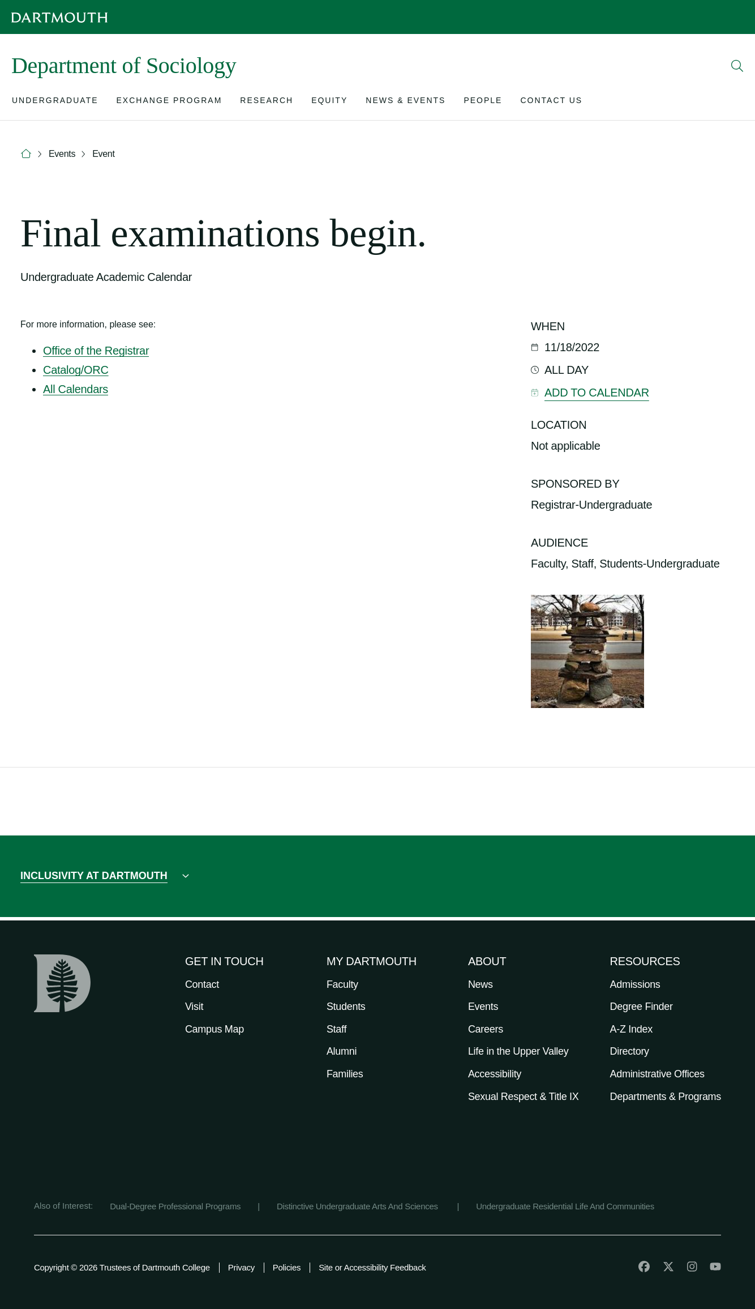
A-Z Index (631, 1029)
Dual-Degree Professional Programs (175, 1206)
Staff (336, 1029)
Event (103, 154)
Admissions (635, 984)
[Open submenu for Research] (266, 103)
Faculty (342, 984)
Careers (485, 1029)
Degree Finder (641, 1006)
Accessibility (494, 1074)
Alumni (342, 1051)
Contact (202, 984)
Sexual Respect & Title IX (523, 1096)
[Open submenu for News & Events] (405, 103)
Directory (629, 1051)
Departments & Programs (665, 1096)
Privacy (241, 1267)
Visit (194, 1006)
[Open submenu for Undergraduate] (55, 103)
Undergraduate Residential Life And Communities (565, 1206)
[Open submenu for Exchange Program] (169, 103)
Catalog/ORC (76, 370)
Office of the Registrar (96, 350)
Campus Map (214, 1029)
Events (62, 154)
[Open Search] (737, 65)
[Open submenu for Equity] (329, 103)
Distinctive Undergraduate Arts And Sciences (358, 1206)
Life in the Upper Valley (518, 1051)
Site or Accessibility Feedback (372, 1267)
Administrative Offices (657, 1074)
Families (345, 1074)
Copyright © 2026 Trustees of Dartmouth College (122, 1267)
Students (346, 1006)
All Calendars (75, 389)
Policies (287, 1267)
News (480, 984)
